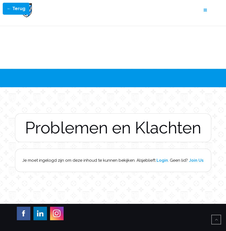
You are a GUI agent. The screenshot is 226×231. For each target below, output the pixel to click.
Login (162, 160)
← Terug (16, 8)
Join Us (196, 160)
